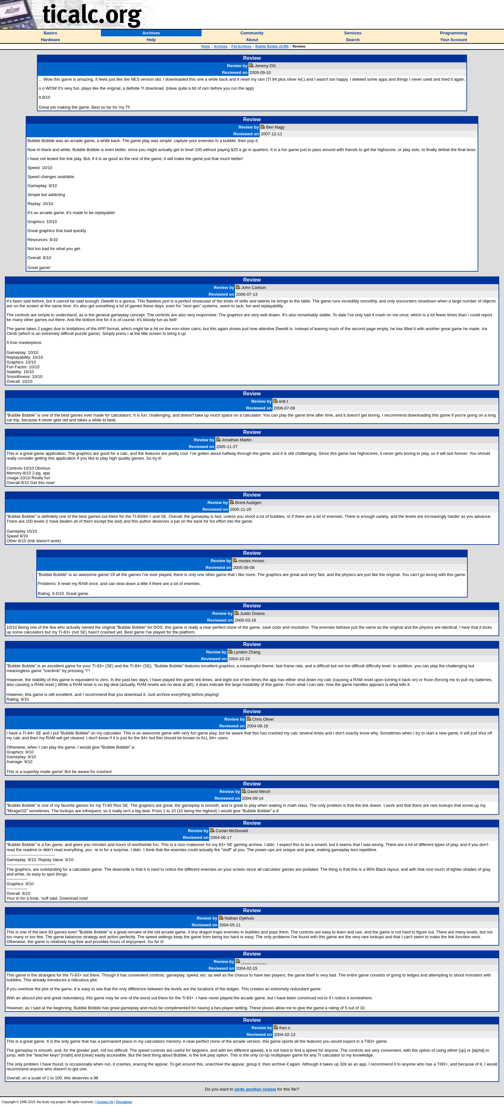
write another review (255, 1089)
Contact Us (104, 1102)
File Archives (241, 46)
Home (205, 46)
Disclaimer (124, 1102)
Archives (221, 46)
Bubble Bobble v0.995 (272, 46)
